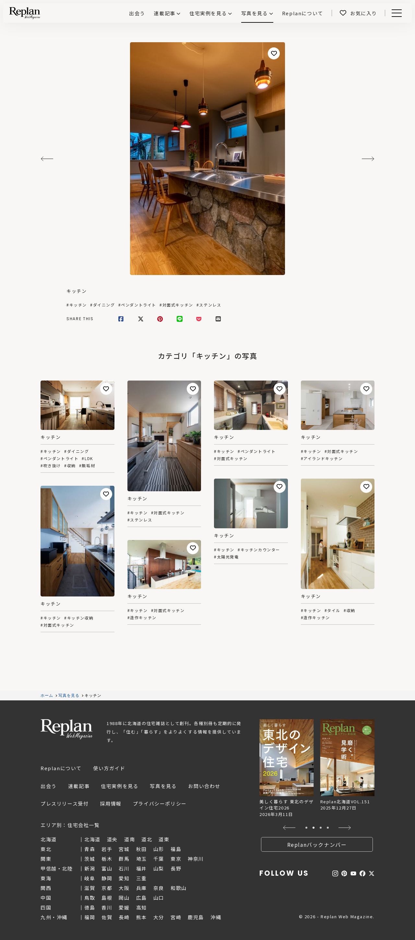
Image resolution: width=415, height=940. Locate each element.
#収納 (70, 466)
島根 (106, 897)
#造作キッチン (315, 618)
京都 (106, 887)
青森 (89, 848)
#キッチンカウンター (259, 550)
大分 (158, 917)
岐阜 (89, 878)
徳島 (89, 907)
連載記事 (164, 13)
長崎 (124, 917)
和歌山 (179, 887)
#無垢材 (87, 466)
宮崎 (176, 917)
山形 (158, 848)
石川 (124, 868)
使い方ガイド (109, 768)
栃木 (106, 858)
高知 (141, 907)
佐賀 (106, 917)
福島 (176, 848)
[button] (289, 827)
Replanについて (61, 768)
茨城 (89, 858)
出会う (49, 786)
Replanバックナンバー (317, 844)
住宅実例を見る (208, 13)
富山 (106, 868)
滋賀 (89, 887)
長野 (176, 868)
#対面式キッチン (176, 305)
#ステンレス (208, 305)
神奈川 (196, 858)
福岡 (89, 917)
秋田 (141, 848)
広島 (141, 897)
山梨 (158, 868)
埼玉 (141, 858)
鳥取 (89, 897)
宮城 (124, 848)
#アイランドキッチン (322, 458)
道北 (146, 839)
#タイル (332, 610)
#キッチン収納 (78, 618)
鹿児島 (196, 917)
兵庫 (141, 887)
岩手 (106, 848)
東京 (176, 858)
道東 (164, 839)
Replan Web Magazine (66, 729)
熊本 (141, 917)
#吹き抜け (51, 466)
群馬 (124, 858)
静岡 (106, 878)
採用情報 (110, 803)
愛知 (124, 878)
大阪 (124, 887)
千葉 (158, 858)
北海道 (92, 839)
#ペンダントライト (137, 305)
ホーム (47, 695)
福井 (141, 868)
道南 (129, 839)
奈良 (158, 887)
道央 (112, 839)
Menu (395, 13)
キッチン (76, 291)
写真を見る (254, 13)
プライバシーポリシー (160, 803)
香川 (106, 907)
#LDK (87, 458)
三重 (141, 878)
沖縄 (215, 917)
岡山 (124, 897)
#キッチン (76, 305)
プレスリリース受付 (65, 803)
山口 (158, 897)
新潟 (89, 868)
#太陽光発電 (226, 557)
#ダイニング (102, 305)
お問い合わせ (204, 786)
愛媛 (124, 907)
